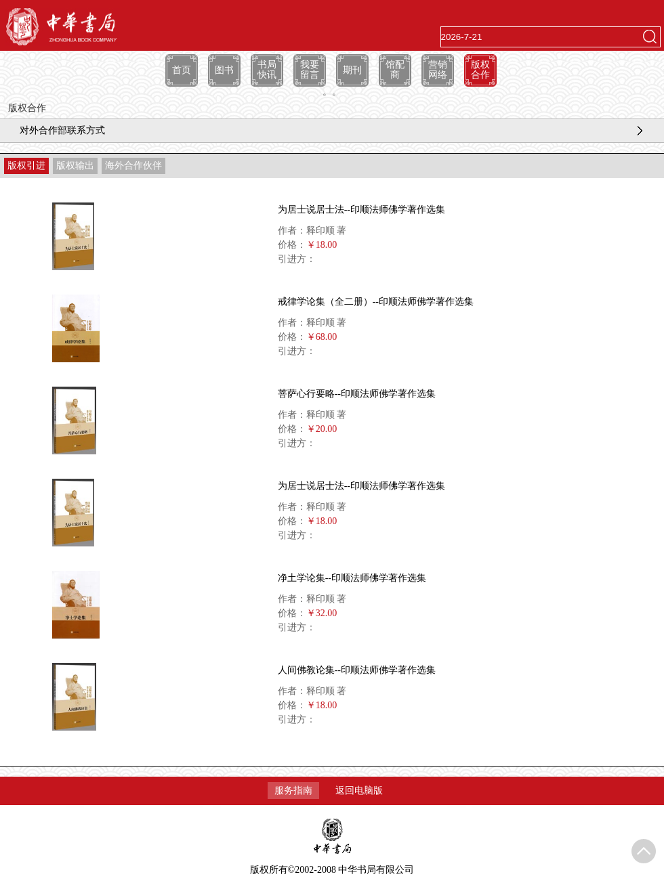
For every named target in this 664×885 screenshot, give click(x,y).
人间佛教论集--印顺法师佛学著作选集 (357, 670)
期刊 (352, 70)
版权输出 (75, 165)
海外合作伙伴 (133, 165)
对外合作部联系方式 (62, 130)
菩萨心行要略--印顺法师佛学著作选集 (357, 394)
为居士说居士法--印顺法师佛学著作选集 (361, 209)
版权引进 (26, 165)
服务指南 (293, 790)
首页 (181, 70)
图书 (224, 70)
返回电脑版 (359, 790)
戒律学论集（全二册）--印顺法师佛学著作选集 (376, 302)
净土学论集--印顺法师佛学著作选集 (352, 578)
